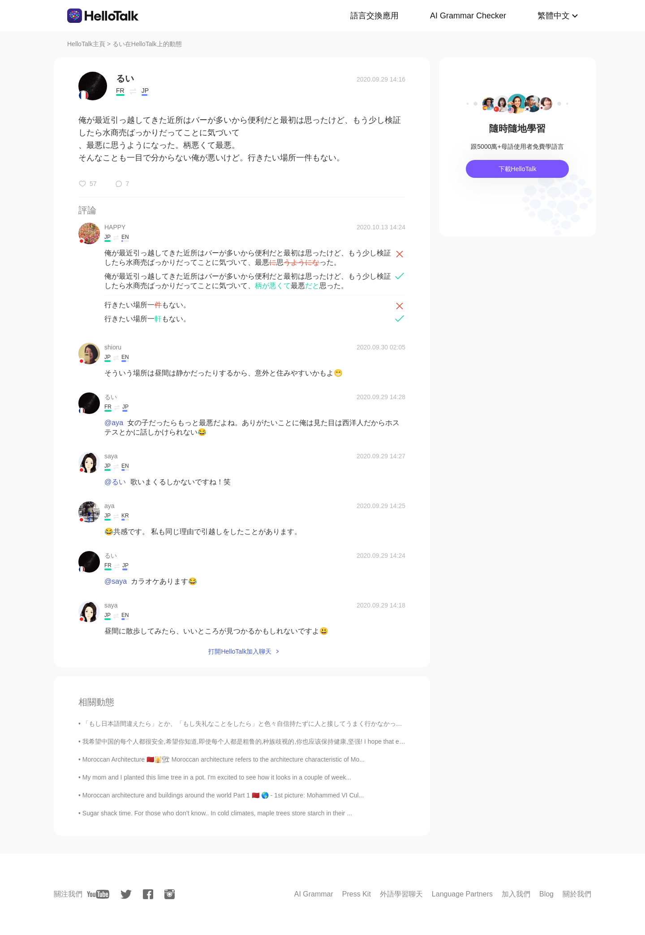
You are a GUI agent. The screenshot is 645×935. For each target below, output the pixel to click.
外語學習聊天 (401, 894)
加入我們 (516, 894)
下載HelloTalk (518, 168)
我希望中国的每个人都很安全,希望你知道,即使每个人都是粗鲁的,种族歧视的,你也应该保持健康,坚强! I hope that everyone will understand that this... (288, 741)
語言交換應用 (374, 15)
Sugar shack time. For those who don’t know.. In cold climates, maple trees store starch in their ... (217, 813)
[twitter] (126, 894)
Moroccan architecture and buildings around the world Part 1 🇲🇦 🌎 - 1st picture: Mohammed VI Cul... (223, 795)
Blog (546, 894)
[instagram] (169, 894)
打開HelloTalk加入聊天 (239, 651)
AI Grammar (313, 894)
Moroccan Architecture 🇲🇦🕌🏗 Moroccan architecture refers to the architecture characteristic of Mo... (223, 759)
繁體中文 (554, 15)
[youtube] (98, 894)
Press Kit (356, 894)
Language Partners (462, 894)
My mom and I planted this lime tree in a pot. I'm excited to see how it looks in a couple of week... (216, 777)
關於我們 (577, 894)
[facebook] (148, 894)
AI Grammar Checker (468, 15)
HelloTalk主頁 (86, 43)
